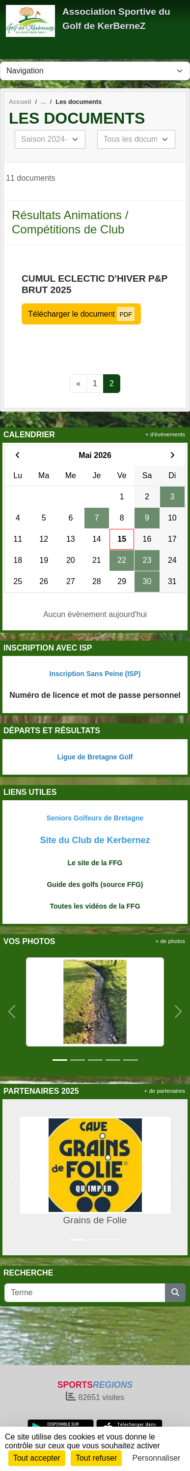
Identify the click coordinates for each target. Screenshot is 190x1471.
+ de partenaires (164, 1091)
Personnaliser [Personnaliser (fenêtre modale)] (157, 1458)
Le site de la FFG (94, 863)
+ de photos (170, 941)
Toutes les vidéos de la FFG (95, 906)
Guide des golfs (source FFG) (95, 884)
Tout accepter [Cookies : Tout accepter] (36, 1458)
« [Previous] (78, 383)
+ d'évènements (165, 434)
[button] (11, 1011)
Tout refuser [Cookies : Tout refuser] (96, 1458)
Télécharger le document (81, 314)
